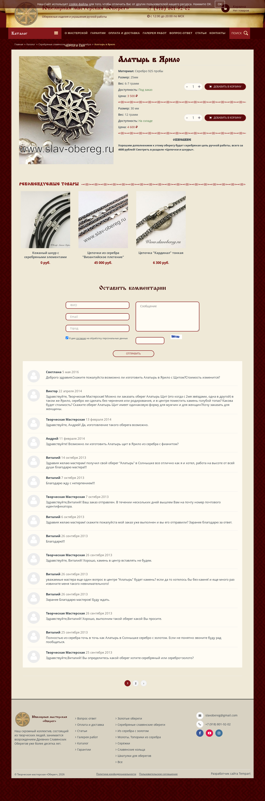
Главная (18, 44)
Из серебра (85, 44)
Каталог (30, 44)
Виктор (52, 414)
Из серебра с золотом (133, 754)
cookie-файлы (78, 4)
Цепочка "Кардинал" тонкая (161, 276)
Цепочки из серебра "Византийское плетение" (103, 278)
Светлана (53, 395)
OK (220, 4)
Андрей (52, 461)
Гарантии (84, 772)
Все (120, 785)
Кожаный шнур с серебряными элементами (45, 278)
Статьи (82, 754)
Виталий (53, 480)
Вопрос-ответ (86, 741)
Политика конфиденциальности (116, 797)
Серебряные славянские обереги (57, 44)
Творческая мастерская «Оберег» (37, 797)
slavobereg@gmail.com (221, 738)
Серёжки (124, 766)
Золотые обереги (130, 741)
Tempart (245, 796)
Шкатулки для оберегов (134, 778)
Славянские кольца (131, 772)
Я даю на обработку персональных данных (98, 361)
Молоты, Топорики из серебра (139, 760)
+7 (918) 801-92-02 (168, 8)
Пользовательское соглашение (158, 797)
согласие (81, 361)
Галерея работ (87, 760)
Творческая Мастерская (65, 442)
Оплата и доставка (90, 747)
